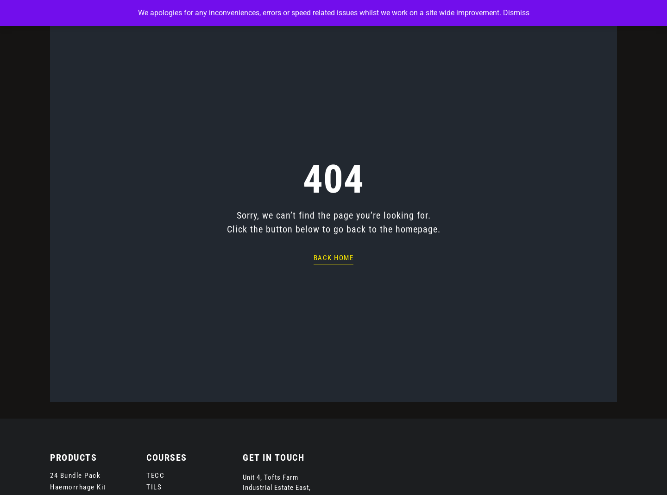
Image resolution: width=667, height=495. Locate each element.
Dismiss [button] (516, 12)
